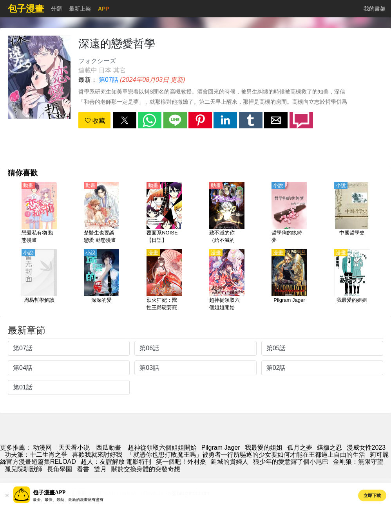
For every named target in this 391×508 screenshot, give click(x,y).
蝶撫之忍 (329, 447)
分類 (56, 8)
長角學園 (59, 469)
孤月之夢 (299, 447)
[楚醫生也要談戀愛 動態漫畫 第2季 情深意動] (101, 213)
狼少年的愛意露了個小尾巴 (290, 461)
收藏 (95, 120)
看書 (83, 469)
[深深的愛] (101, 280)
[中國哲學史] (351, 213)
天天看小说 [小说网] (74, 447)
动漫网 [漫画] (42, 447)
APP (103, 8)
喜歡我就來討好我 (97, 454)
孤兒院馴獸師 (23, 469)
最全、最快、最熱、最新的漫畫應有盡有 (68, 499)
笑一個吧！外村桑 (181, 461)
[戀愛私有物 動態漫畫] (39, 213)
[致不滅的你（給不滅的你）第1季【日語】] (226, 213)
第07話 (108, 79)
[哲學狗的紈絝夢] (289, 213)
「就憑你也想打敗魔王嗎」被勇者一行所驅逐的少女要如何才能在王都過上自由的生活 (246, 454)
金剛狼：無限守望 (358, 461)
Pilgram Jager (220, 447)
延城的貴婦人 (229, 461)
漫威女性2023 (366, 447)
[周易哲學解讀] (39, 280)
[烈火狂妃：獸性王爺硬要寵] (164, 280)
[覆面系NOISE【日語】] (164, 213)
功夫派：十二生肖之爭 (36, 454)
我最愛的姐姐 (263, 447)
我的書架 (375, 8)
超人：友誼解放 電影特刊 (116, 461)
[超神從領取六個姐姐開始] (226, 280)
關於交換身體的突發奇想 (145, 469)
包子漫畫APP (49, 492)
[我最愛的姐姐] (351, 280)
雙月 (100, 469)
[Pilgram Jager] (289, 280)
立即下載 (372, 495)
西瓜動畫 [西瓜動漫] (108, 447)
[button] (124, 120)
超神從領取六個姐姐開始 (162, 447)
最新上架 (80, 8)
